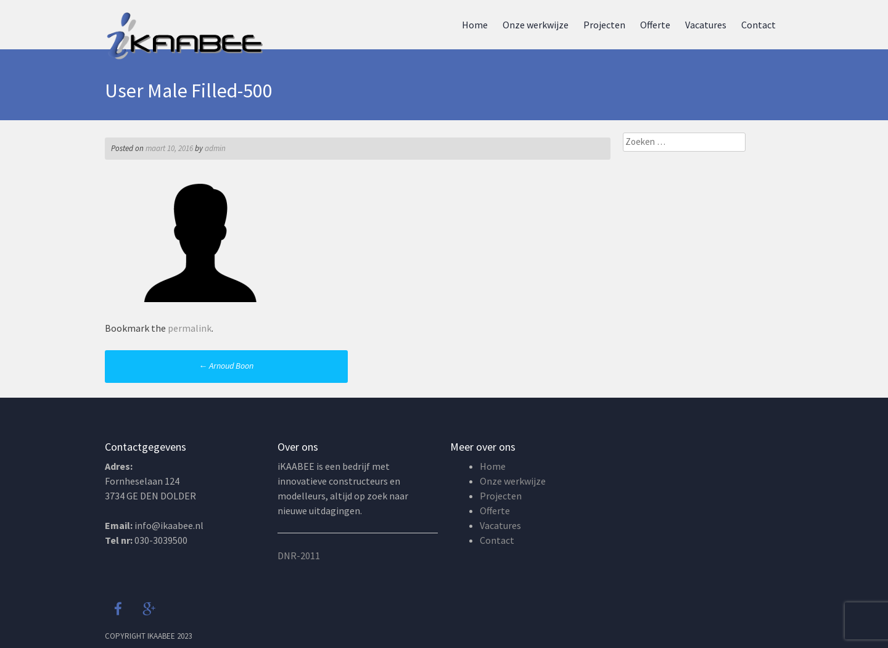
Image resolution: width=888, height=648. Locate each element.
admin (215, 148)
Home (475, 24)
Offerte (655, 24)
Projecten (604, 24)
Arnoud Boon (226, 365)
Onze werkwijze (536, 24)
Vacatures (705, 24)
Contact (758, 24)
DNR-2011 (299, 555)
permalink (190, 328)
